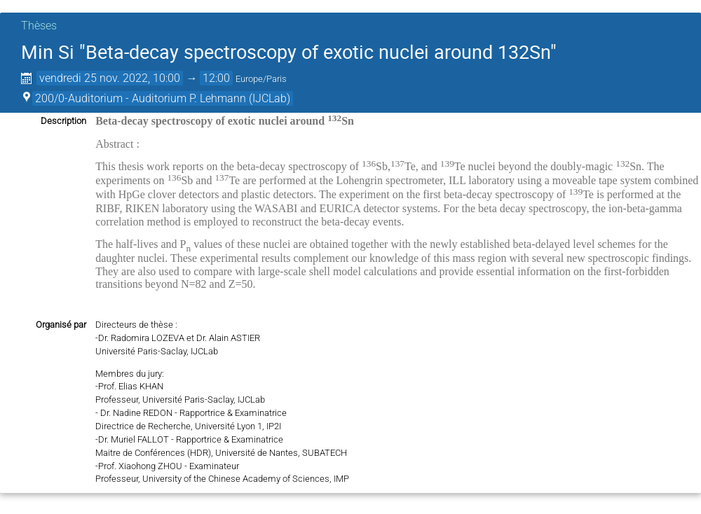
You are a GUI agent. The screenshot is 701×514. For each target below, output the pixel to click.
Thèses (39, 25)
